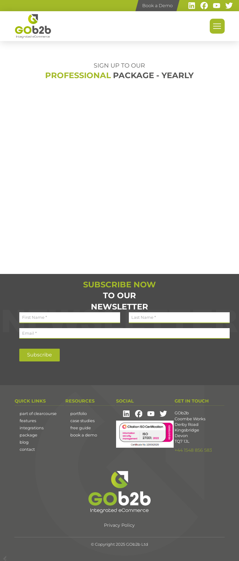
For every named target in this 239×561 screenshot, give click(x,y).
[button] (217, 26)
